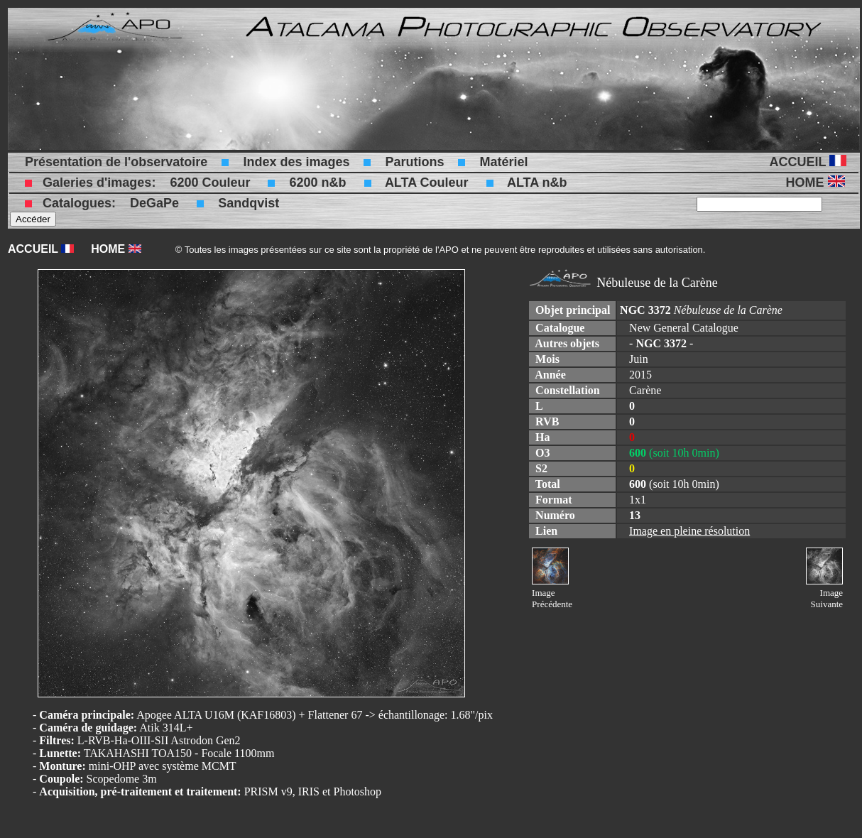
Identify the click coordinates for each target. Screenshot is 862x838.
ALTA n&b (537, 182)
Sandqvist (248, 203)
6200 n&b (317, 182)
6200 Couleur (210, 182)
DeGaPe (154, 203)
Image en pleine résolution (689, 531)
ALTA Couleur (427, 182)
